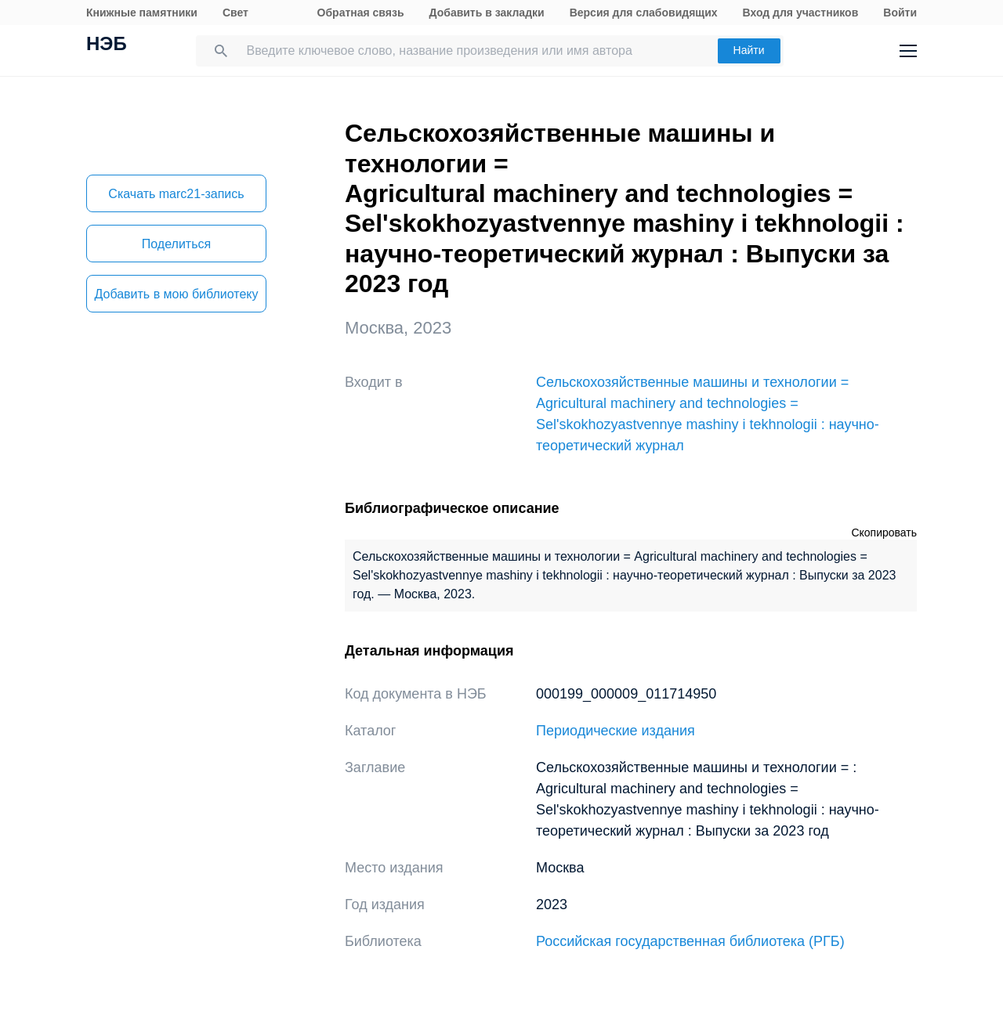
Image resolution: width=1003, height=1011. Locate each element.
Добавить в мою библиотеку (176, 294)
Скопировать (884, 532)
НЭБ (106, 45)
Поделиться (176, 244)
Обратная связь (360, 12)
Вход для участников (801, 12)
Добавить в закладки (487, 12)
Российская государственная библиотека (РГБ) (690, 941)
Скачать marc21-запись (176, 193)
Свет (235, 12)
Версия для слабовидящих (644, 12)
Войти (900, 12)
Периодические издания (615, 730)
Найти (749, 50)
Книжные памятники (141, 12)
